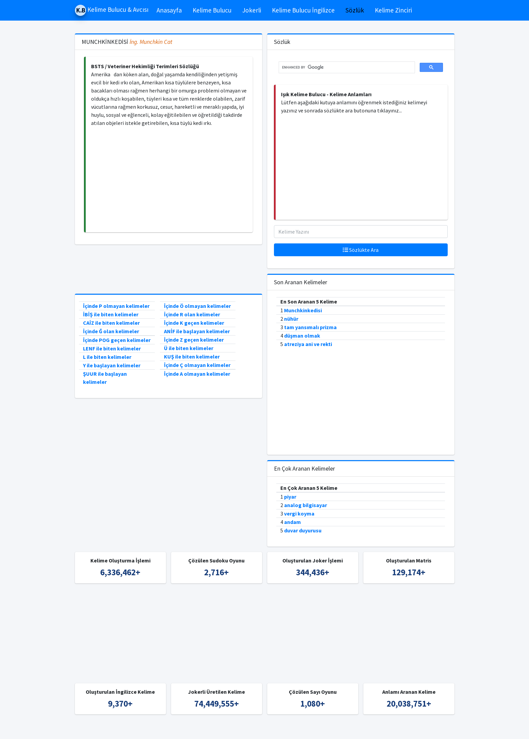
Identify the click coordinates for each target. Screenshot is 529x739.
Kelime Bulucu (212, 10)
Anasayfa (169, 10)
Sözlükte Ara (361, 249)
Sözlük (354, 10)
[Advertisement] (169, 179)
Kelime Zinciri (393, 10)
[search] (346, 67)
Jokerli (251, 10)
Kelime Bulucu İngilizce (303, 10)
